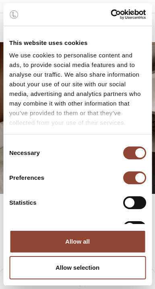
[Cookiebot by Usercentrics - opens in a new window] (111, 14)
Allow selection (77, 267)
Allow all (77, 241)
